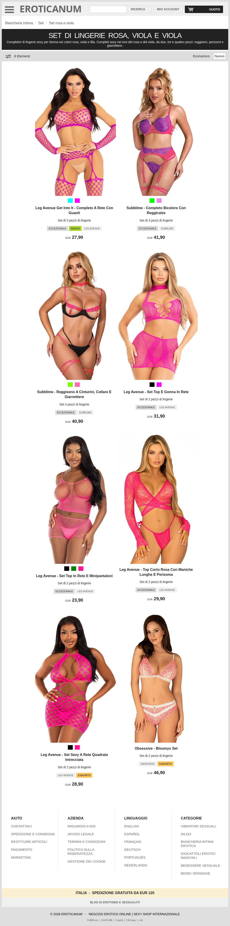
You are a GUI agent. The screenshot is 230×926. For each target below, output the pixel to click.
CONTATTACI (21, 826)
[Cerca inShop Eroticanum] (108, 9)
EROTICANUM (51, 8)
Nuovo (219, 56)
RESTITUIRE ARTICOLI (29, 842)
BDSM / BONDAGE (195, 873)
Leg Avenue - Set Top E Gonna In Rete (156, 392)
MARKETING (21, 857)
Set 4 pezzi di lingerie (74, 404)
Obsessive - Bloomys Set (156, 748)
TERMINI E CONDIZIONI (86, 842)
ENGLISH (131, 826)
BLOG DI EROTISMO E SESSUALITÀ (115, 902)
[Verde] (73, 568)
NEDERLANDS (135, 865)
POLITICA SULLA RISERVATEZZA (81, 851)
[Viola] (159, 200)
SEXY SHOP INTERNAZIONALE (157, 914)
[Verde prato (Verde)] (70, 384)
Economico (201, 56)
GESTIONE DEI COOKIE (87, 861)
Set (41, 23)
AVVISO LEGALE (81, 834)
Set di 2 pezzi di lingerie (156, 399)
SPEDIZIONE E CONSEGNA (33, 834)
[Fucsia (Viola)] (77, 200)
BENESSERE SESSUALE (200, 865)
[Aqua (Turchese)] (70, 200)
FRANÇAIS (132, 842)
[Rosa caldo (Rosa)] (77, 384)
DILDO (186, 834)
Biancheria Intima (19, 23)
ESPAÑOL (132, 834)
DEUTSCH (132, 849)
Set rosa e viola (61, 23)
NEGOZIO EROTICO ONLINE (110, 914)
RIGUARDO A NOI (81, 826)
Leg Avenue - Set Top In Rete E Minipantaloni (74, 576)
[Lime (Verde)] (152, 200)
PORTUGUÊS (135, 857)
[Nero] (152, 384)
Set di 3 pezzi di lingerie (74, 220)
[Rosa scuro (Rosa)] (80, 568)
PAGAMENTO (21, 849)
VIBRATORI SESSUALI (198, 826)
